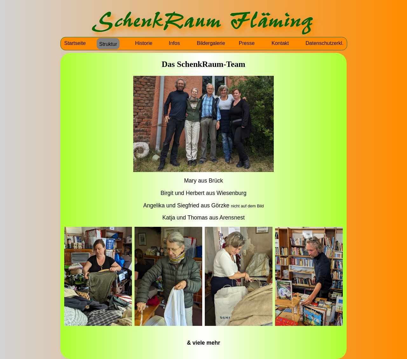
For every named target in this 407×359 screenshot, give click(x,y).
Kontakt (280, 43)
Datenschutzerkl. (324, 43)
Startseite (75, 43)
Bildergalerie (211, 43)
